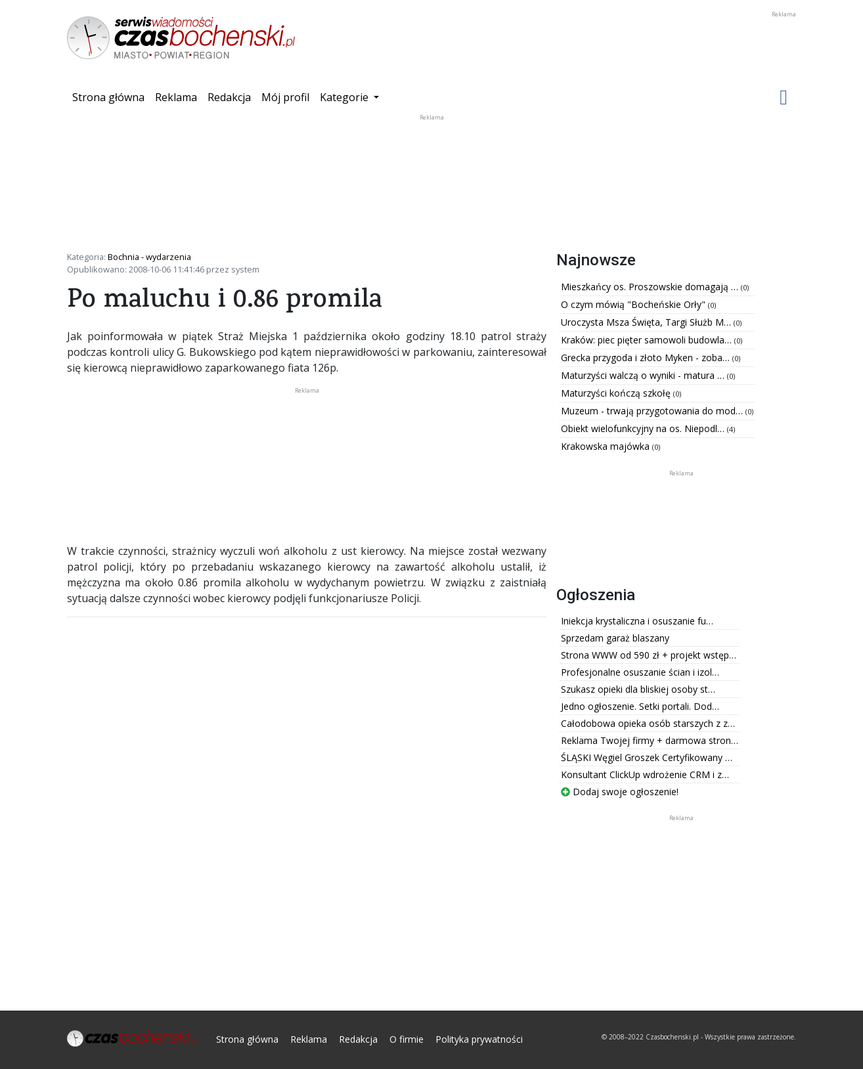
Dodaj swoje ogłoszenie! (619, 791)
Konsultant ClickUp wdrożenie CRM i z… (645, 774)
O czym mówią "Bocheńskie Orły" (634, 304)
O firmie (406, 1039)
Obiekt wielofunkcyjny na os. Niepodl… (644, 428)
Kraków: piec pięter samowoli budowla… (647, 340)
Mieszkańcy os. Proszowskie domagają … (651, 286)
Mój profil (285, 97)
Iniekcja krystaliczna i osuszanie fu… (637, 621)
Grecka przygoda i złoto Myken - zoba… (646, 357)
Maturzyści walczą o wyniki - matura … (644, 375)
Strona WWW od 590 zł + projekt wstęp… (648, 655)
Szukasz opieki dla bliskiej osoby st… (638, 689)
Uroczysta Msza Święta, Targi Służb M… (647, 322)
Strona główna (111, 96)
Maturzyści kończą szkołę (617, 393)
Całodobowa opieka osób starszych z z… (648, 723)
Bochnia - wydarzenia (149, 257)
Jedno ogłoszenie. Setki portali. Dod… (640, 706)
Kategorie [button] (345, 97)
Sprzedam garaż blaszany (615, 638)
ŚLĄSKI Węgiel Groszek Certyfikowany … (646, 757)
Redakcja (229, 97)
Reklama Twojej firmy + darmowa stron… (649, 740)
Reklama (176, 97)
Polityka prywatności (479, 1039)
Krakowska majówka (606, 446)
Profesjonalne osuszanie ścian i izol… (640, 672)
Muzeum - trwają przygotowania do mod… (653, 410)
